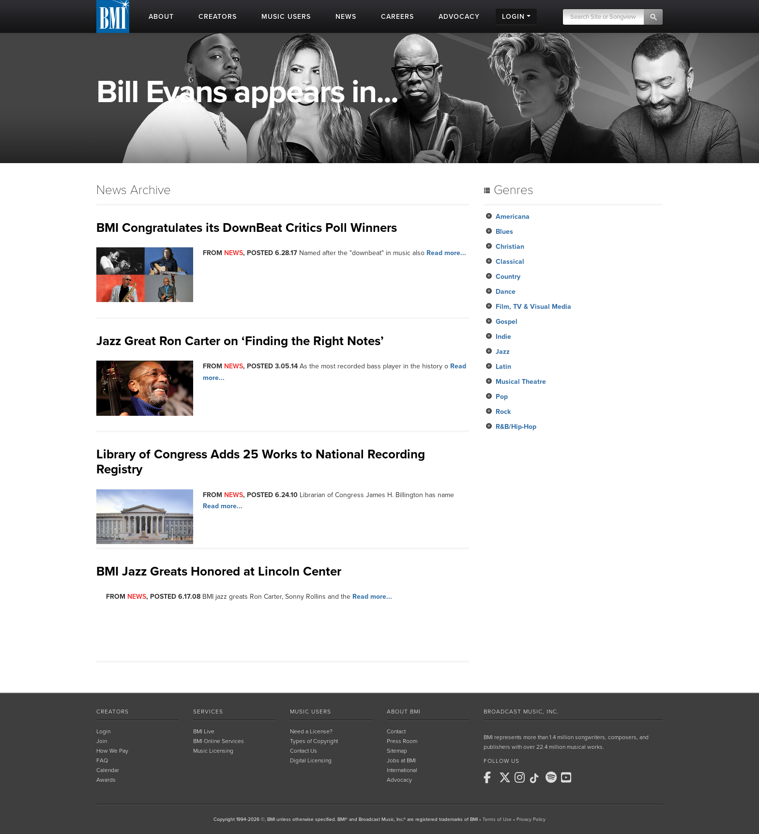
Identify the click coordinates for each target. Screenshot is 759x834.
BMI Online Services (218, 741)
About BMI (404, 711)
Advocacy (399, 779)
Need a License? (311, 731)
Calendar (107, 770)
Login (103, 731)
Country (508, 277)
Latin (503, 367)
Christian (510, 247)
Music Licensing (213, 750)
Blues (504, 231)
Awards (106, 779)
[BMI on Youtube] (568, 777)
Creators (112, 711)
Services (208, 711)
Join (101, 741)
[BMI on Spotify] (552, 777)
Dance (506, 292)
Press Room (402, 741)
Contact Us (303, 750)
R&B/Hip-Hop (516, 427)
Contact (396, 731)
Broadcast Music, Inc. (521, 711)
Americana (513, 216)
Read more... (446, 253)
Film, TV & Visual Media (533, 307)
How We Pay (112, 750)
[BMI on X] (506, 777)
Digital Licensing (311, 760)
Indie (503, 337)
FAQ (102, 760)
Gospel (506, 322)
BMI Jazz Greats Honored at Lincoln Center (218, 571)
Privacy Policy (531, 819)
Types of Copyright (314, 741)
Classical (510, 262)
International (402, 770)
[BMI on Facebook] (490, 777)
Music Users (310, 711)
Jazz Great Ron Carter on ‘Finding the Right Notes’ (240, 341)
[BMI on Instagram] (521, 777)
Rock (503, 412)
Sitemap (397, 750)
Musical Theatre (521, 382)
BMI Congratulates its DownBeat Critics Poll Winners (246, 227)
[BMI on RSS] (583, 777)
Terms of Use (497, 819)
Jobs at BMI (401, 760)
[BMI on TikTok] (537, 778)
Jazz (503, 352)
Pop (502, 397)
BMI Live (203, 731)
